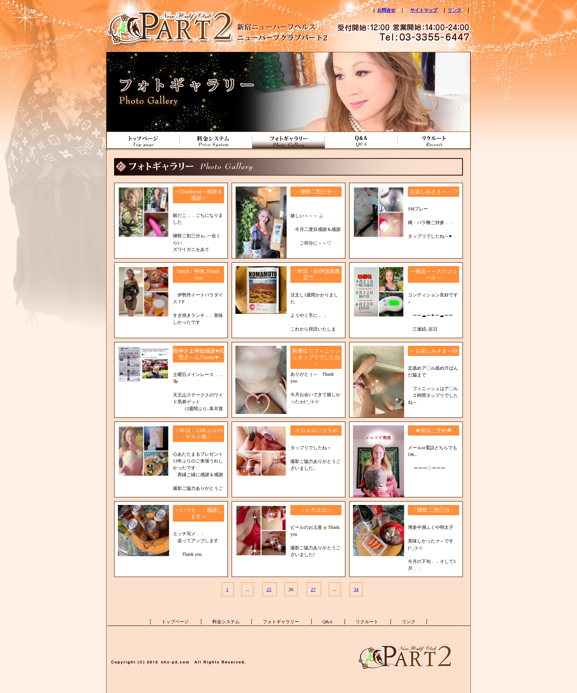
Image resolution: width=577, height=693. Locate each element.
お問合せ (386, 10)
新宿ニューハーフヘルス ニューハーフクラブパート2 (173, 19)
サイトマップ (423, 10)
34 (356, 589)
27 (313, 589)
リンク (454, 10)
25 (269, 589)
